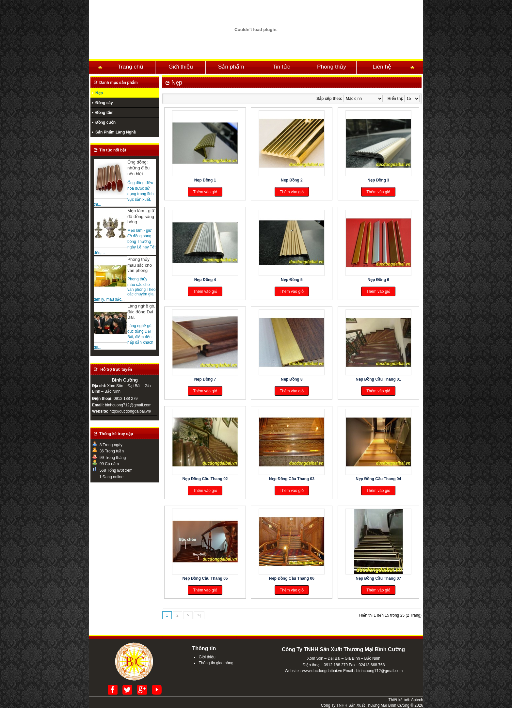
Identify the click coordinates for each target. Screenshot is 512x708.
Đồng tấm (104, 112)
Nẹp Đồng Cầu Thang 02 (205, 479)
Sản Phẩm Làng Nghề (115, 132)
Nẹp (99, 93)
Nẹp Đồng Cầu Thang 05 (205, 578)
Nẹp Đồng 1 (205, 180)
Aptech (417, 700)
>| (198, 615)
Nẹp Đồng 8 (292, 379)
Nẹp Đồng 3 (378, 180)
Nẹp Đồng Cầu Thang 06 (291, 578)
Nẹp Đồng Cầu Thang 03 (291, 479)
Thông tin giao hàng (216, 663)
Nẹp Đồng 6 (378, 279)
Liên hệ (382, 66)
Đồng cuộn (105, 122)
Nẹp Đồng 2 (292, 180)
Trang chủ (130, 66)
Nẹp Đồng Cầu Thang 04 (378, 479)
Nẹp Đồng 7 (205, 379)
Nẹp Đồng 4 (205, 279)
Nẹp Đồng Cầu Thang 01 (378, 379)
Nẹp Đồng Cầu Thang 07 (378, 578)
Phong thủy (331, 66)
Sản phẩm (231, 66)
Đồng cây (104, 103)
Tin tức (281, 66)
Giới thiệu (180, 66)
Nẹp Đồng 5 (292, 279)
